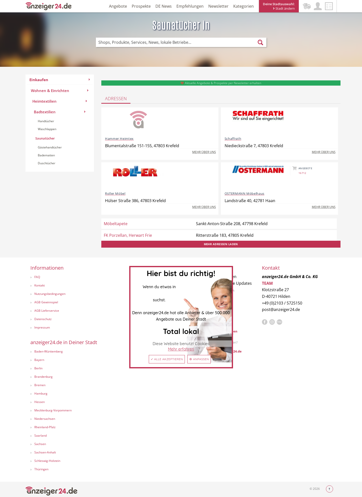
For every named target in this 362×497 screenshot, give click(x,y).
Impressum (42, 327)
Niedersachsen (44, 419)
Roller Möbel (115, 193)
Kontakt (39, 285)
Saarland (40, 435)
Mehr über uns (204, 152)
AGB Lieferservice (46, 310)
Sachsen (40, 444)
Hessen (39, 402)
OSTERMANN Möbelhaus (244, 193)
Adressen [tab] (116, 98)
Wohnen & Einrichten (60, 90)
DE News (163, 6)
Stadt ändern (284, 8)
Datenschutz (43, 319)
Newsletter (218, 6)
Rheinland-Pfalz (45, 427)
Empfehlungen (190, 6)
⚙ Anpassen (199, 359)
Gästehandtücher (50, 147)
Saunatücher (45, 138)
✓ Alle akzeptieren (167, 359)
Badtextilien (60, 111)
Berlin (38, 368)
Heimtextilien (59, 101)
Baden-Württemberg (48, 351)
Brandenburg (43, 377)
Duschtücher (46, 163)
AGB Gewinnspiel (46, 302)
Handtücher (46, 121)
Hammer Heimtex (119, 138)
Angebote (118, 6)
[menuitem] (59, 123)
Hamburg (40, 393)
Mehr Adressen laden (221, 244)
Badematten (46, 155)
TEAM (267, 283)
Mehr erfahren (181, 349)
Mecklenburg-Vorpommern (53, 410)
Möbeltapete (116, 223)
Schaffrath (233, 138)
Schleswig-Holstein (47, 461)
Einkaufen (59, 79)
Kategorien (243, 6)
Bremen (39, 385)
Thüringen (41, 469)
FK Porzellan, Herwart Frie (128, 235)
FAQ (37, 277)
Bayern (39, 360)
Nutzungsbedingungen (49, 294)
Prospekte (141, 6)
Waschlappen (47, 129)
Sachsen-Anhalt (45, 452)
